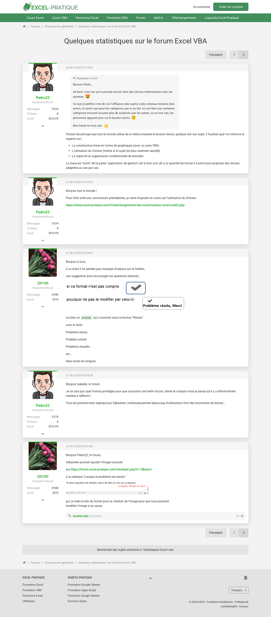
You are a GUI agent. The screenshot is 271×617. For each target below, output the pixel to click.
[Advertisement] (213, 100)
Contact (243, 606)
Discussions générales (59, 26)
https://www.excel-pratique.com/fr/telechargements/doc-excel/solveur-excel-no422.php (125, 205)
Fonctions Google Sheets (84, 595)
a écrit (93, 78)
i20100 (42, 283)
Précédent (215, 55)
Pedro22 (43, 97)
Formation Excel (33, 584)
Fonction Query (77, 601)
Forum (140, 18)
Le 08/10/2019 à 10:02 (79, 182)
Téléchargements (184, 18)
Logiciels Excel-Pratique (222, 18)
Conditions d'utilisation (219, 601)
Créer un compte (231, 7)
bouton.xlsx (80, 516)
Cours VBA (59, 18)
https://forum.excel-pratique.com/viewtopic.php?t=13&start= (111, 469)
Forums (35, 26)
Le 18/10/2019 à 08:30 (79, 375)
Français (236, 590)
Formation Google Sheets (84, 584)
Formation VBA (32, 590)
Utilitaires (29, 601)
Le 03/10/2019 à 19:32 (79, 67)
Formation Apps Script (82, 590)
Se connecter (201, 7)
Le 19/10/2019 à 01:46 (79, 446)
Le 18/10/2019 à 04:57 (79, 252)
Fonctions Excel (87, 18)
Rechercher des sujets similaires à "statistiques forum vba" (135, 550)
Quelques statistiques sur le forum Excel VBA (107, 26)
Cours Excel (35, 18)
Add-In (158, 18)
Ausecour (83, 78)
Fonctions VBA (117, 18)
